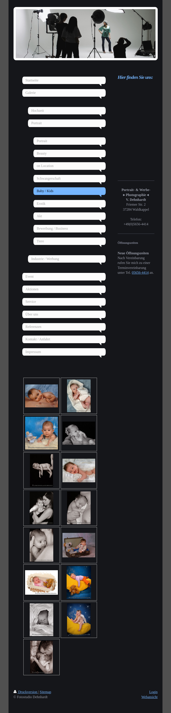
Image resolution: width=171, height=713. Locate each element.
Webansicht (149, 697)
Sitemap (45, 692)
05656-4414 (140, 272)
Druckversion (26, 692)
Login (153, 692)
